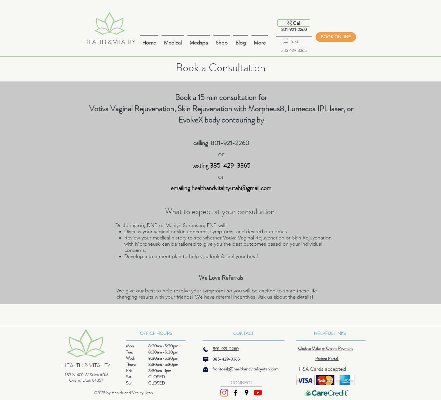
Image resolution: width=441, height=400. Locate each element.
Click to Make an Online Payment (325, 348)
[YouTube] (258, 393)
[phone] (205, 350)
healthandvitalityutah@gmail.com (231, 188)
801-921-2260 (294, 29)
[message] (205, 360)
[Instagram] (224, 393)
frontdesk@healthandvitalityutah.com (245, 369)
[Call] (293, 23)
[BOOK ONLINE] (336, 37)
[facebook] (235, 393)
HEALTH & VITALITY (110, 42)
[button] (260, 40)
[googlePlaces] (247, 393)
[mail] (205, 369)
